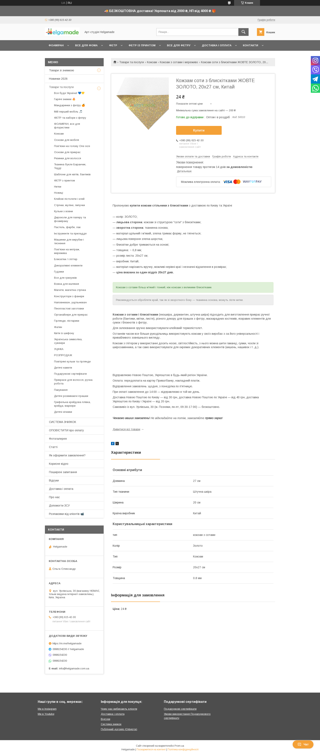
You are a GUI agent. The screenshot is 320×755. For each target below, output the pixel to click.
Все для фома (86, 45)
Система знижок (111, 724)
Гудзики (59, 271)
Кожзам (152, 62)
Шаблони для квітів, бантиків (72, 174)
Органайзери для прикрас (71, 314)
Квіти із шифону (64, 333)
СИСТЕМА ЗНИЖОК (62, 422)
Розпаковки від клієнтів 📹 (66, 513)
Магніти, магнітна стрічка (70, 289)
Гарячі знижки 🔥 (65, 99)
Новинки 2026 (58, 78)
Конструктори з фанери (69, 296)
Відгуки (54, 480)
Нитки (57, 186)
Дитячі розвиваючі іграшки (71, 395)
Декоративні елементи (68, 265)
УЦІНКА (58, 349)
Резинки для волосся (67, 158)
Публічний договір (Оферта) (119, 729)
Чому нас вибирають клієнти (119, 708)
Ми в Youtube (46, 713)
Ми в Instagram (47, 708)
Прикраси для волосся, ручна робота (73, 381)
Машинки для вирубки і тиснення (69, 241)
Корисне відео (58, 463)
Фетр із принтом (142, 45)
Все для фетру (178, 45)
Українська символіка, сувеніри (68, 341)
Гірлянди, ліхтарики (66, 320)
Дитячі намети (63, 367)
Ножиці (58, 192)
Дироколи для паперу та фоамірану (70, 219)
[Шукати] (243, 32)
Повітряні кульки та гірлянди (72, 361)
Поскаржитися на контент (151, 749)
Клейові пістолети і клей (69, 198)
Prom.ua (179, 745)
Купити (199, 130)
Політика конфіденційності (183, 749)
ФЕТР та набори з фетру (70, 117)
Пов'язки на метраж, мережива (67, 251)
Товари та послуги (131, 62)
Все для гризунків (65, 277)
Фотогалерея (58, 438)
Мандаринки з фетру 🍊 (69, 105)
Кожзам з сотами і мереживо (179, 62)
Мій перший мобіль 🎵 (68, 111)
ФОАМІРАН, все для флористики (67, 125)
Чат (303, 744)
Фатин (58, 327)
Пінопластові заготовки (69, 308)
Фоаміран (56, 45)
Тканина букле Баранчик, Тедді (70, 166)
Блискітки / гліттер (65, 259)
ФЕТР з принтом (64, 180)
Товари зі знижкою (61, 70)
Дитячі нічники (63, 411)
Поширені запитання (63, 472)
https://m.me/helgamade (66, 643)
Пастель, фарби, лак (67, 227)
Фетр (113, 45)
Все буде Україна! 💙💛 (69, 93)
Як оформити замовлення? (67, 455)
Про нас (54, 497)
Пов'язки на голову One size (72, 146)
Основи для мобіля (66, 139)
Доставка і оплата (216, 45)
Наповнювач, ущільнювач (70, 302)
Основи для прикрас (67, 152)
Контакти (250, 45)
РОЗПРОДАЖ (63, 355)
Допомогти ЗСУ (59, 505)
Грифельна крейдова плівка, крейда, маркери (72, 404)
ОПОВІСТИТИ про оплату (66, 430)
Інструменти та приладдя (70, 233)
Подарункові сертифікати (70, 373)
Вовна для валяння (66, 283)
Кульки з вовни (63, 211)
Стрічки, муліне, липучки (69, 205)
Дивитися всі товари (126, 429)
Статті (53, 447)
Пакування (61, 389)
